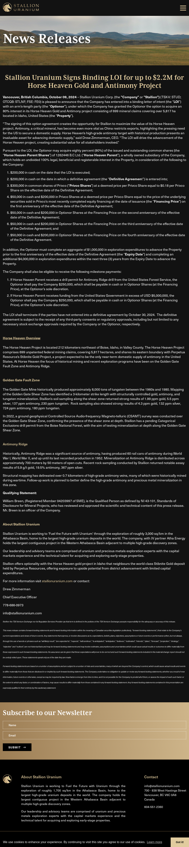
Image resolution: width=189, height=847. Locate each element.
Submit (17, 747)
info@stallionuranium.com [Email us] (162, 786)
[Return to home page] (7, 782)
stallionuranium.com (57, 580)
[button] (183, 8)
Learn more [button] (154, 842)
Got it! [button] (180, 842)
